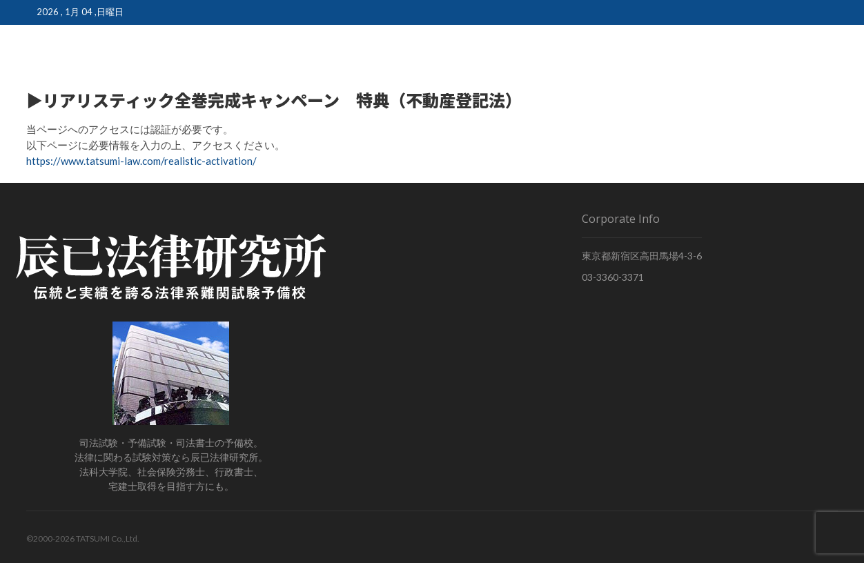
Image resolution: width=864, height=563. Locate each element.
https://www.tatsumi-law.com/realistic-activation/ (141, 161)
